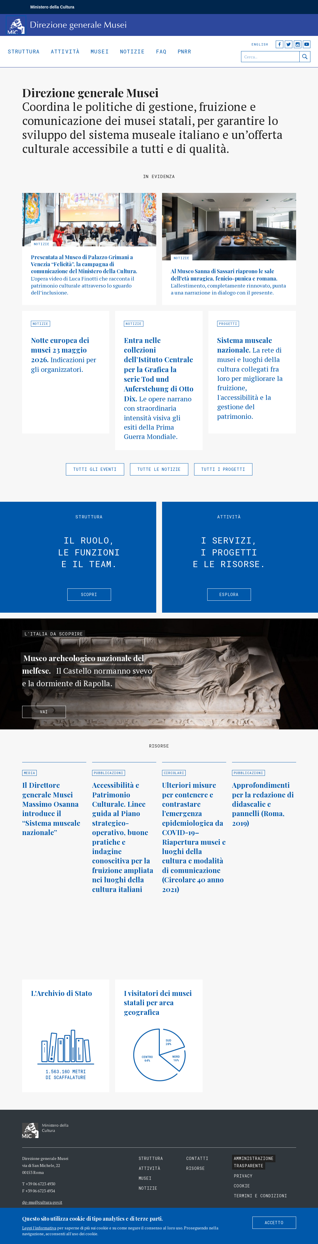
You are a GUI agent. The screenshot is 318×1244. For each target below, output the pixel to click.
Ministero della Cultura (52, 7)
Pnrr (184, 51)
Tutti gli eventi (95, 469)
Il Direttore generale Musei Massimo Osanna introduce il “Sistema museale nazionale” (51, 808)
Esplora (229, 594)
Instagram (297, 44)
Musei (100, 51)
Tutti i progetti (223, 469)
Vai (44, 712)
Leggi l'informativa (39, 1228)
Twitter (288, 44)
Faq (161, 51)
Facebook (279, 44)
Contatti (197, 1158)
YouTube (306, 44)
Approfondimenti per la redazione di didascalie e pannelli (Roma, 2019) (263, 803)
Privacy (243, 1176)
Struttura (24, 51)
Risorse (195, 1168)
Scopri (89, 594)
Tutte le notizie (159, 469)
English (260, 44)
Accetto (274, 1222)
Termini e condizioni (260, 1195)
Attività (65, 51)
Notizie (132, 51)
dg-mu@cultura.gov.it (42, 1202)
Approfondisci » (89, 249)
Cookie (242, 1186)
